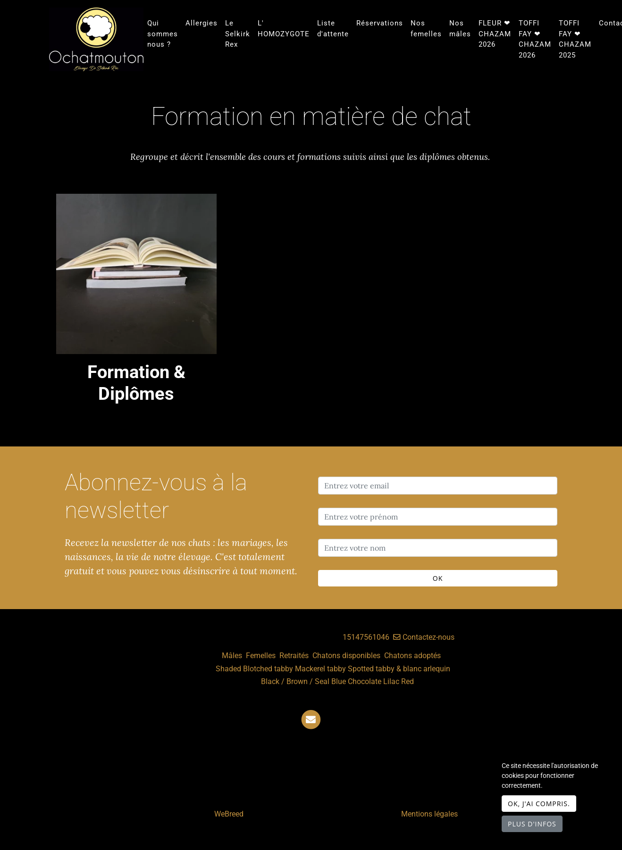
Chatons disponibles (346, 655)
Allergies (201, 23)
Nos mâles (460, 28)
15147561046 (366, 637)
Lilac (391, 681)
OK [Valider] (438, 578)
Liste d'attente (333, 28)
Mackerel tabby (320, 668)
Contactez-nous (423, 637)
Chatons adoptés (412, 655)
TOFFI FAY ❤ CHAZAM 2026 (535, 39)
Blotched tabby (268, 668)
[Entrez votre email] (437, 486)
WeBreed (229, 813)
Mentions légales (429, 813)
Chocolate (364, 681)
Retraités (294, 655)
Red (407, 681)
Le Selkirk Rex (237, 34)
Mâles (232, 655)
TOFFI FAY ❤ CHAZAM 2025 (575, 39)
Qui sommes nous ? (162, 34)
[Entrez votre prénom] (437, 517)
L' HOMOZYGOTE (284, 28)
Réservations (379, 23)
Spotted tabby (371, 668)
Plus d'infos (532, 823)
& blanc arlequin (423, 668)
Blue (338, 681)
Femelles (261, 655)
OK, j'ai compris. (539, 803)
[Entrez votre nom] (437, 548)
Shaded (228, 668)
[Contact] (311, 719)
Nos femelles (426, 28)
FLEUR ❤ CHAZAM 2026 (495, 34)
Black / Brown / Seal (295, 681)
